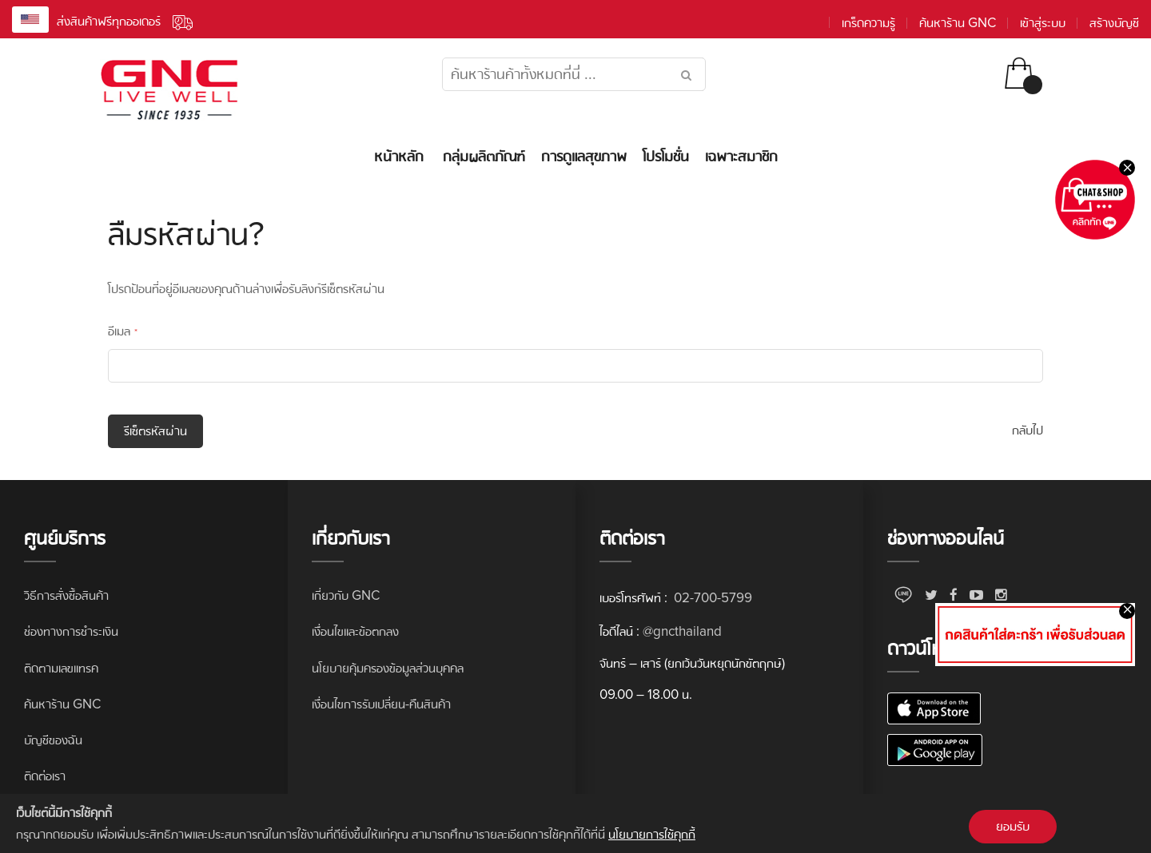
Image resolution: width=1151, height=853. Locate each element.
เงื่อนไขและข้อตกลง (355, 631)
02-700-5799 (711, 597)
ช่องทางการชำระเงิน (71, 631)
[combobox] (574, 74)
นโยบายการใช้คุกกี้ (651, 834)
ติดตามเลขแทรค (61, 668)
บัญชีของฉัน (53, 740)
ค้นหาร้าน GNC (957, 22)
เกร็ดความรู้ (868, 22)
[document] (575, 823)
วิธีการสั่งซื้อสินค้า (66, 595)
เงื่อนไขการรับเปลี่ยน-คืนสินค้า (381, 704)
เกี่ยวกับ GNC (346, 595)
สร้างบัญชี (1114, 22)
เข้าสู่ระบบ (1042, 22)
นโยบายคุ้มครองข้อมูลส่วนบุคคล (388, 668)
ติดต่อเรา (45, 776)
